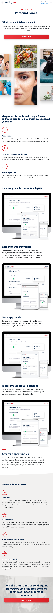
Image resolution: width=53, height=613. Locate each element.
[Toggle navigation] (51, 2)
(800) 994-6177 (44, 2)
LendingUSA (9, 2)
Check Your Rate (25, 37)
